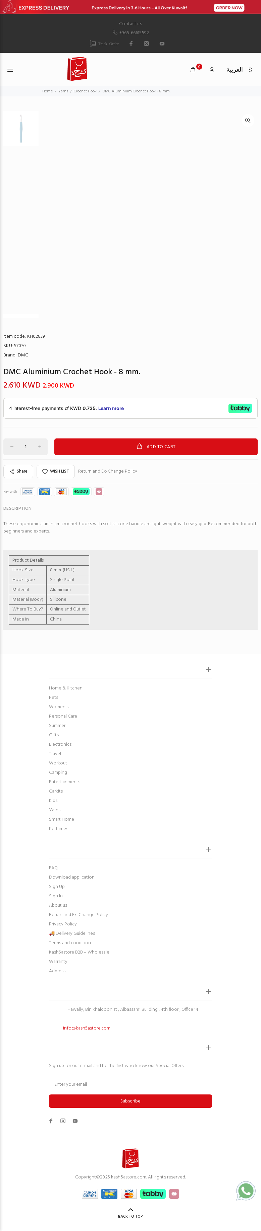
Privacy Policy (63, 924)
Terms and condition (70, 943)
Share (18, 471)
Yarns (54, 810)
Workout (58, 763)
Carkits (56, 791)
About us (58, 905)
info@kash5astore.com (86, 1028)
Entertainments (64, 782)
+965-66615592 (130, 33)
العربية (234, 70)
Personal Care (63, 716)
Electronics (60, 744)
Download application (72, 877)
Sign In (56, 896)
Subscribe (130, 1101)
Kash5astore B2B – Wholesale (79, 952)
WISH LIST (55, 471)
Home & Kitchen (66, 688)
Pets (53, 698)
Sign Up (57, 887)
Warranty (58, 962)
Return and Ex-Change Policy (107, 471)
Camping (58, 772)
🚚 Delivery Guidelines (72, 933)
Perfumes (58, 829)
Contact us (130, 24)
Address (57, 971)
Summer (57, 726)
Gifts (54, 735)
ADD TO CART (155, 447)
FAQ (53, 868)
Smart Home (61, 819)
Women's (58, 707)
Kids (53, 801)
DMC (23, 355)
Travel (55, 754)
